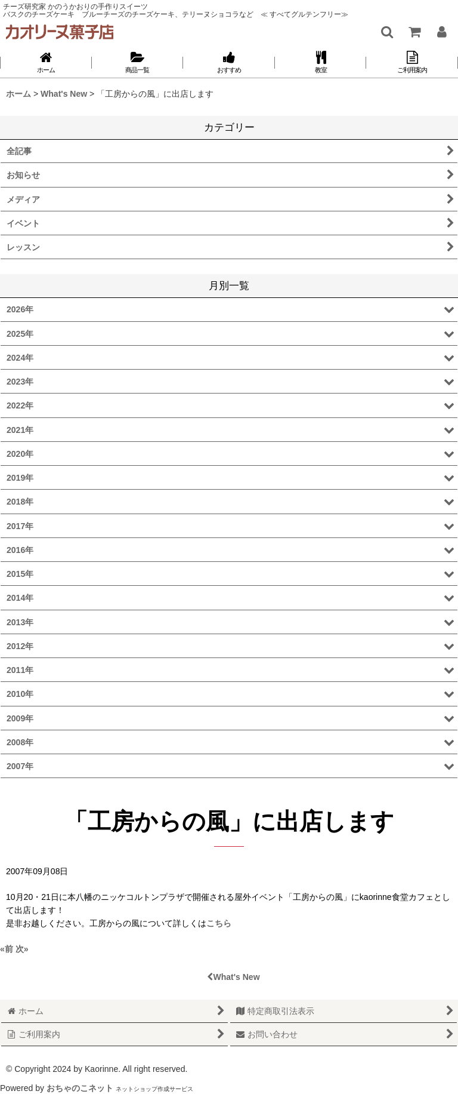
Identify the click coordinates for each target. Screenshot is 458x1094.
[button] (386, 31)
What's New (233, 977)
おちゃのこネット (80, 1088)
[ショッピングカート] (414, 31)
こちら (218, 923)
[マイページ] (441, 31)
